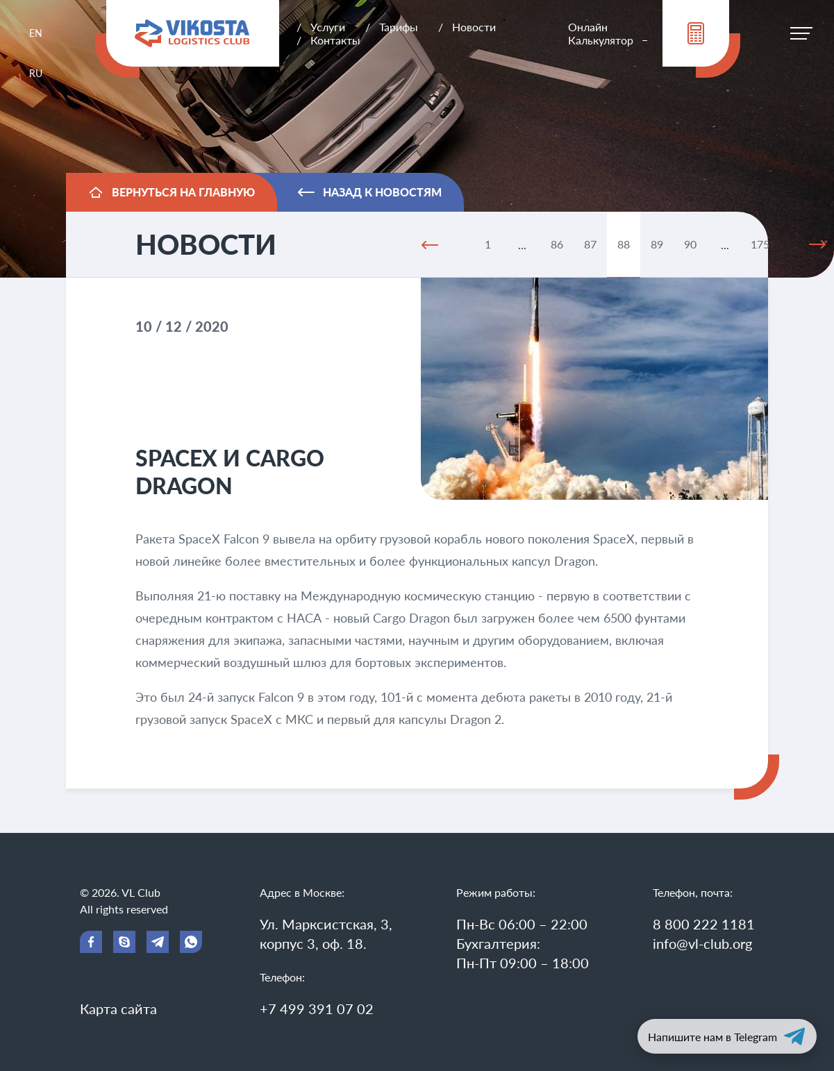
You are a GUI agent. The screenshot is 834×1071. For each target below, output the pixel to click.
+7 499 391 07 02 (317, 1008)
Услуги (327, 26)
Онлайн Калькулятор (600, 33)
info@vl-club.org (702, 943)
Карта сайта (118, 1008)
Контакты (335, 40)
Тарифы (398, 26)
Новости (474, 26)
